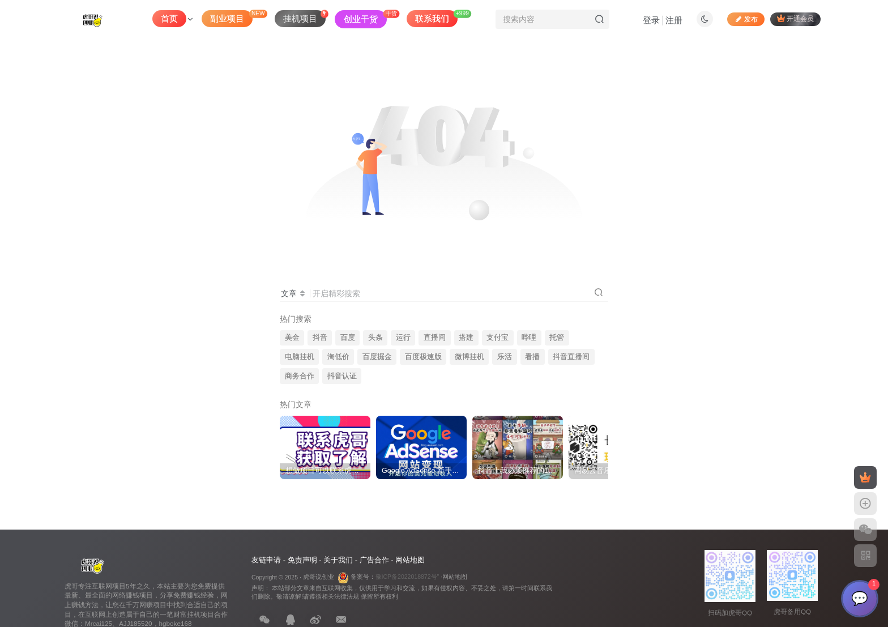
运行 (403, 338)
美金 (292, 338)
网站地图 (410, 560)
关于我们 (338, 560)
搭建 (466, 338)
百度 (347, 338)
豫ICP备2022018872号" (407, 576)
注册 (673, 20)
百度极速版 (423, 357)
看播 (532, 357)
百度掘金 (377, 357)
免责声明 (302, 560)
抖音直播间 (571, 357)
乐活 (504, 357)
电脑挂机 (299, 357)
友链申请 (266, 560)
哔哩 (529, 338)
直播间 (435, 338)
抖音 (320, 338)
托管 (556, 338)
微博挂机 (469, 357)
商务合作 (299, 376)
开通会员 (795, 18)
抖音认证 (342, 376)
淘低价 (338, 357)
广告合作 (374, 560)
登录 (651, 20)
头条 (375, 338)
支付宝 (497, 338)
